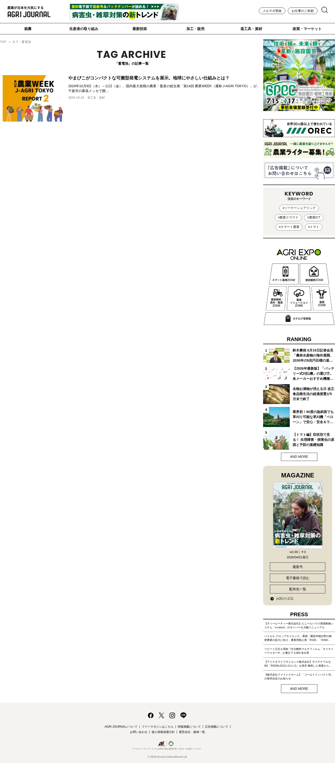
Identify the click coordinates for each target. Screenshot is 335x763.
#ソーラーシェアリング (299, 208)
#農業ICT (313, 217)
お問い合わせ (138, 732)
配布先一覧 (297, 589)
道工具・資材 (251, 29)
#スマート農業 (289, 227)
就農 (27, 29)
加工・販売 (195, 29)
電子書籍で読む (298, 578)
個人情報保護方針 (163, 732)
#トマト (313, 227)
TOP (3, 42)
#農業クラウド (288, 217)
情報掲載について (189, 726)
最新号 (298, 567)
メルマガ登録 (272, 11)
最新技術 (139, 29)
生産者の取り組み (83, 29)
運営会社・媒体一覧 (192, 732)
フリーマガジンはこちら (158, 726)
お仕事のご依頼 (303, 11)
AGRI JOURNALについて (121, 726)
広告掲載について (216, 726)
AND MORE (299, 457)
